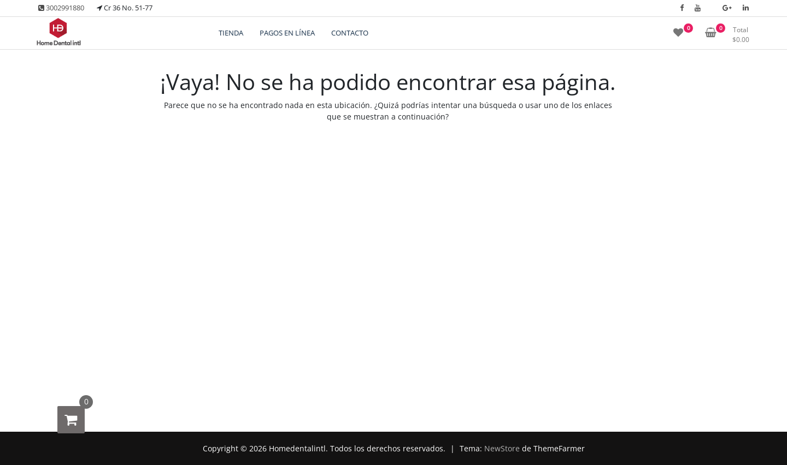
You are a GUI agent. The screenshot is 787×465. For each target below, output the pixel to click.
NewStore (502, 448)
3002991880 (61, 8)
